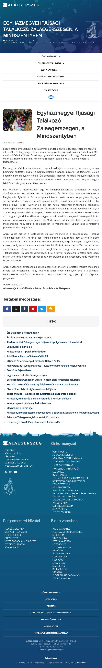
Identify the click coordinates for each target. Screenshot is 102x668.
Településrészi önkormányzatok (70, 478)
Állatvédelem (59, 509)
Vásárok (57, 572)
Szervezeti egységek (16, 532)
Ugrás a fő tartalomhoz (92, 1)
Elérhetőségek (13, 535)
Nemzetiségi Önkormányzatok (68, 481)
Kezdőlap (10, 40)
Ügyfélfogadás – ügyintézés (20, 541)
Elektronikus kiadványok (66, 575)
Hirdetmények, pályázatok (51, 84)
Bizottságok (59, 475)
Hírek (27, 40)
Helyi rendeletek (61, 487)
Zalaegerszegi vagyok (17, 460)
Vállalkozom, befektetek (18, 466)
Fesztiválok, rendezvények (67, 532)
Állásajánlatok (61, 554)
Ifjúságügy (58, 560)
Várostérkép (59, 503)
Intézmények (59, 544)
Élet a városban (49, 70)
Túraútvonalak (61, 578)
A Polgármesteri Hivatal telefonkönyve (51, 613)
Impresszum (51, 599)
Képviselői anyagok (51, 620)
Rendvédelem (59, 569)
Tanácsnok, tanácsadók (65, 469)
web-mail (51, 606)
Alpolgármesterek (62, 455)
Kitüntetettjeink (61, 484)
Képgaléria (10, 457)
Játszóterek (59, 563)
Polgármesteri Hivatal (49, 63)
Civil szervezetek (61, 547)
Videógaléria (59, 538)
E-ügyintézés (11, 538)
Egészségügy (59, 557)
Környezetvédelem (62, 506)
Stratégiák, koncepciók (65, 491)
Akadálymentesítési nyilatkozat (51, 633)
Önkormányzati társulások (67, 500)
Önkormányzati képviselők (67, 458)
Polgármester (60, 452)
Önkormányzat (49, 57)
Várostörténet (13, 454)
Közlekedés (58, 566)
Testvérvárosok (61, 512)
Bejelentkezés (51, 658)
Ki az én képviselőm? (63, 465)
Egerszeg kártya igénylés (51, 77)
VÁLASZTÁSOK (51, 90)
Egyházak (57, 551)
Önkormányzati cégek (64, 497)
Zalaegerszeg (21, 5)
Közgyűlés (58, 472)
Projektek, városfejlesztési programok (74, 494)
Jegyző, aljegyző (14, 529)
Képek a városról (62, 541)
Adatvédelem (51, 626)
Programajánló (61, 529)
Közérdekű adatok (15, 544)
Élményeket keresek (15, 463)
